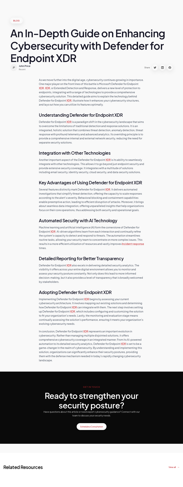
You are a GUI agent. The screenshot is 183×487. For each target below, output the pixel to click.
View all (172, 467)
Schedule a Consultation (91, 426)
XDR (41, 88)
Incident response (133, 243)
